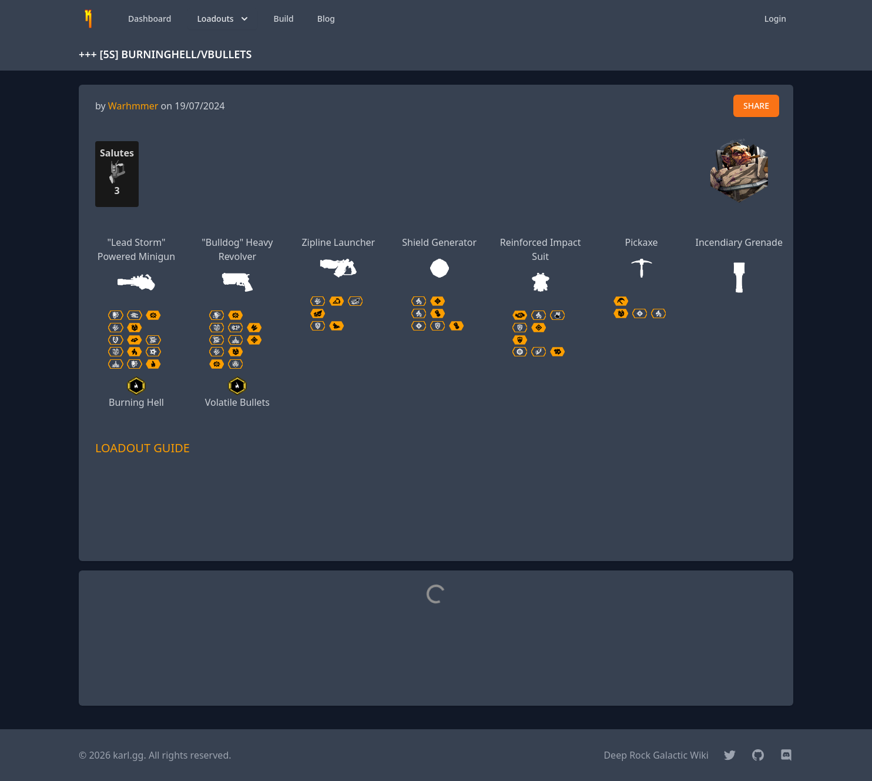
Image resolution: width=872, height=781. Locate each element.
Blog (326, 18)
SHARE (756, 105)
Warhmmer (133, 105)
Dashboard (149, 18)
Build (284, 18)
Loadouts (223, 19)
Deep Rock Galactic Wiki (656, 755)
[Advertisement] (436, 525)
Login (775, 18)
